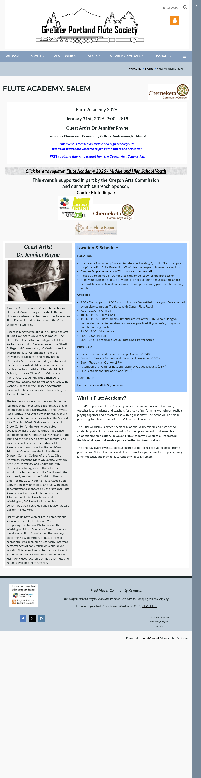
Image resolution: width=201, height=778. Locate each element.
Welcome (135, 68)
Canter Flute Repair (96, 192)
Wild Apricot (150, 638)
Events (149, 68)
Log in (174, 20)
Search (184, 7)
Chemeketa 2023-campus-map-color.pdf (125, 271)
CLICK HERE (149, 606)
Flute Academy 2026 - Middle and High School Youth (116, 171)
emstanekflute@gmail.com (106, 385)
